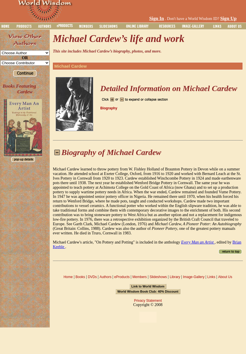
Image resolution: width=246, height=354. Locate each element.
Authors (105, 277)
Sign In (156, 18)
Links (211, 277)
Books (80, 277)
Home (68, 277)
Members (140, 277)
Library (175, 277)
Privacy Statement (148, 301)
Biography (108, 108)
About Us (225, 277)
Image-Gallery (193, 277)
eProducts (122, 277)
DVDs (92, 277)
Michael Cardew (70, 66)
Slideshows (158, 277)
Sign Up (228, 18)
